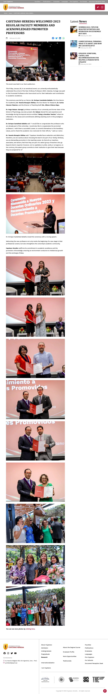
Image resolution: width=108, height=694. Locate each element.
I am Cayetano (8, 1)
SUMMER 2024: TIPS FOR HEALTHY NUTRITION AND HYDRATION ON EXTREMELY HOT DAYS (90, 30)
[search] (98, 7)
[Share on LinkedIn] (60, 38)
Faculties (37, 1)
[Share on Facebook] (53, 38)
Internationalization (47, 663)
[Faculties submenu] (40, 1)
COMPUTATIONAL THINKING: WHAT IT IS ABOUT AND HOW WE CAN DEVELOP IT (90, 43)
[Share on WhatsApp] (63, 38)
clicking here (30, 629)
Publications (46, 1)
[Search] (98, 7)
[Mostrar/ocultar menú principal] (102, 7)
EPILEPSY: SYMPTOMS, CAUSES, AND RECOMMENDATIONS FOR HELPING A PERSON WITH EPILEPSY (89, 57)
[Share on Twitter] (56, 38)
